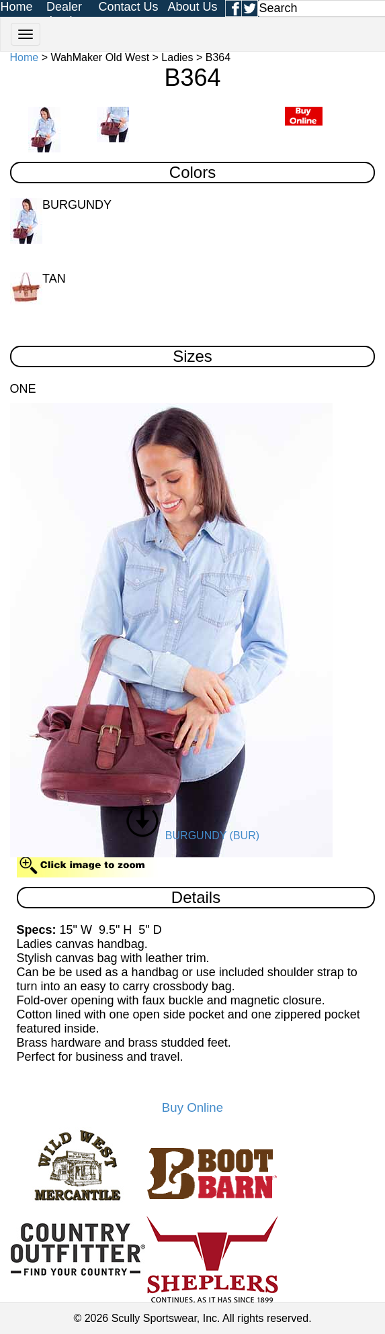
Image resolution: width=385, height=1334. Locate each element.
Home (17, 6)
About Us (192, 6)
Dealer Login (64, 14)
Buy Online (192, 1107)
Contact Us (128, 6)
